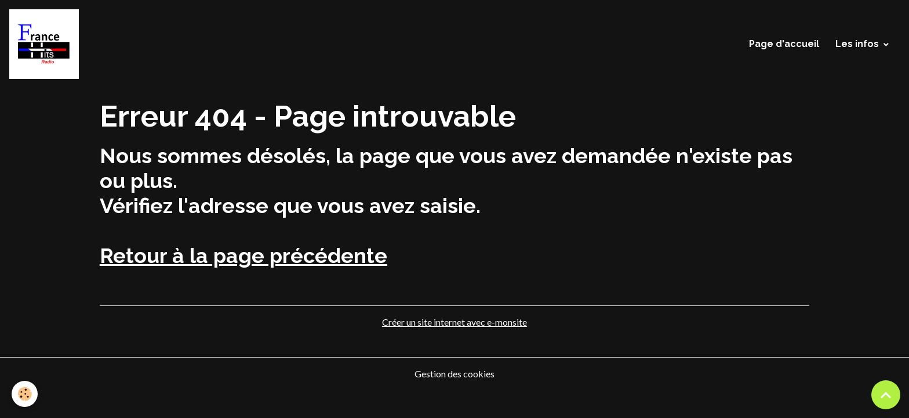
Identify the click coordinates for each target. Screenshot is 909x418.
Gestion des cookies (454, 373)
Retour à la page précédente (243, 255)
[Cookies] (25, 394)
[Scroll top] (885, 394)
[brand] (46, 44)
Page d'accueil (784, 43)
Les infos (857, 43)
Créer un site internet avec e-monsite (454, 321)
